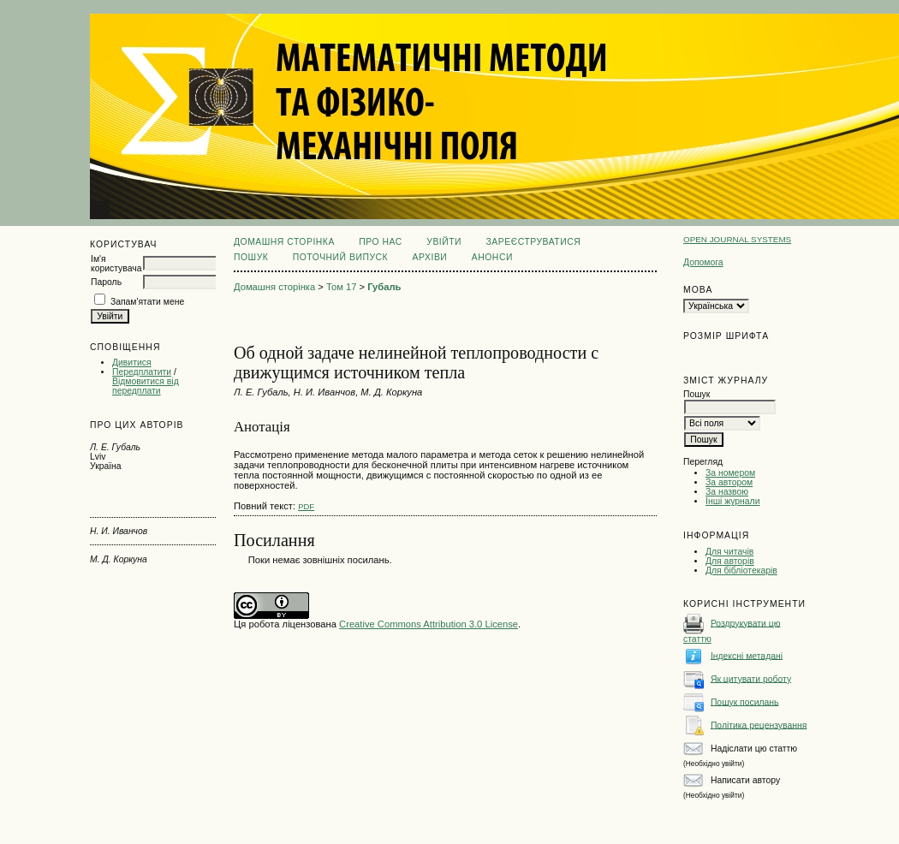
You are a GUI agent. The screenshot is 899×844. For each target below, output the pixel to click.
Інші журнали (732, 501)
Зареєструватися (533, 242)
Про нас (380, 242)
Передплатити (141, 372)
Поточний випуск (340, 257)
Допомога (703, 262)
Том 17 (341, 287)
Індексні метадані (747, 655)
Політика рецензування (759, 724)
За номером (730, 473)
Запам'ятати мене (147, 301)
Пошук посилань (745, 701)
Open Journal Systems (737, 239)
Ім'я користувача (116, 263)
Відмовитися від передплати (145, 386)
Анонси (492, 257)
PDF (306, 506)
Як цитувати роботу (751, 678)
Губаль (384, 287)
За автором (729, 482)
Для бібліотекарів (741, 570)
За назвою (727, 491)
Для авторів (730, 561)
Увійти (443, 242)
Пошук (251, 257)
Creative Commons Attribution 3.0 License (428, 624)
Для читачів (729, 551)
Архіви (430, 257)
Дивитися (132, 362)
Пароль (106, 282)
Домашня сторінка (284, 242)
